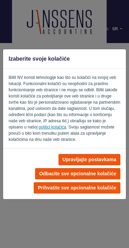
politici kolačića (52, 127)
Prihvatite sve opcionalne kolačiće (77, 187)
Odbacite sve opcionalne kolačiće (77, 173)
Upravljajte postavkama (89, 159)
